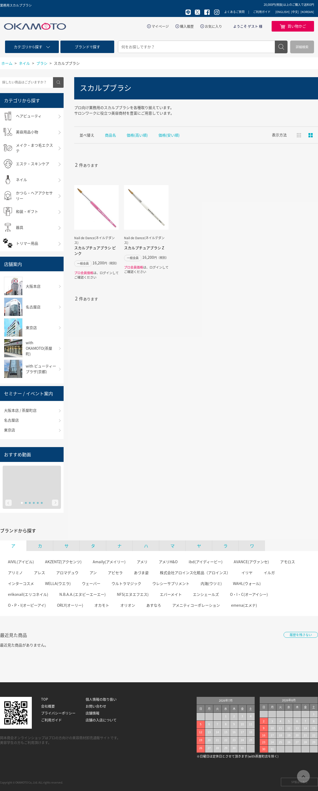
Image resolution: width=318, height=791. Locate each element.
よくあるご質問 (234, 12)
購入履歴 (187, 26)
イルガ (269, 572)
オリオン (127, 605)
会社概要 (48, 706)
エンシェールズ (206, 594)
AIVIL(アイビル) (21, 561)
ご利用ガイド (262, 12)
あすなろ (153, 605)
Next (55, 503)
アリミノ (15, 572)
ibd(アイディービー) (206, 561)
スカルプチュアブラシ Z (144, 247)
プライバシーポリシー (58, 713)
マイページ (160, 26)
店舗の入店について (101, 720)
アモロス (287, 561)
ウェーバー (91, 583)
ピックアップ (310, 135)
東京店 (9, 429)
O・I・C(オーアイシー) (249, 594)
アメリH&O (168, 561)
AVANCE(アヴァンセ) (251, 561)
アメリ (142, 561)
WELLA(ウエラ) (58, 583)
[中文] (295, 12)
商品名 (110, 135)
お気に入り (213, 26)
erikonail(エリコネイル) (28, 594)
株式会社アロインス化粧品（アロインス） (195, 572)
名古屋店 (11, 420)
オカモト (101, 605)
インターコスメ (21, 583)
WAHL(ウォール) (247, 583)
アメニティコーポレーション (196, 605)
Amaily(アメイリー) (109, 561)
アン (93, 572)
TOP (44, 699)
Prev (8, 503)
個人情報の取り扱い (101, 699)
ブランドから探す (18, 530)
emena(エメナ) (244, 605)
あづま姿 (141, 572)
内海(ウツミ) (211, 583)
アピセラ (115, 572)
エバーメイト (171, 594)
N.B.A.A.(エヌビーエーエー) (82, 594)
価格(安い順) (169, 135)
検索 (281, 47)
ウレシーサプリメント (170, 583)
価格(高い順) (137, 135)
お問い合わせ (96, 706)
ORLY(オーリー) (70, 605)
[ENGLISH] (282, 12)
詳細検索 (302, 47)
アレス (39, 572)
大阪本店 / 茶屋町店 (20, 410)
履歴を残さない (301, 634)
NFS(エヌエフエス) (133, 594)
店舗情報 (92, 713)
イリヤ (247, 572)
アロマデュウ (67, 572)
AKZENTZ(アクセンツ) (63, 561)
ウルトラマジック (126, 583)
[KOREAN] (307, 12)
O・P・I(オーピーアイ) (27, 605)
